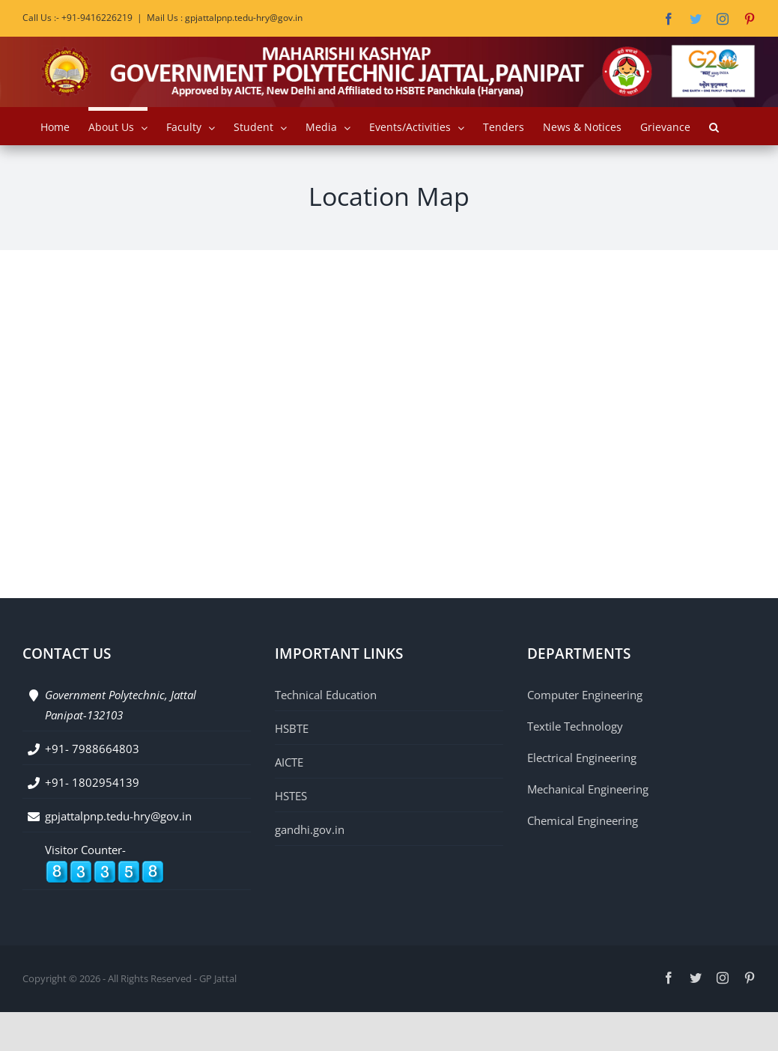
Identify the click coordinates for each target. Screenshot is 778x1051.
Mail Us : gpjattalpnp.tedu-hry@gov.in (225, 17)
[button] (714, 125)
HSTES (291, 795)
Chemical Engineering (582, 820)
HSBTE (292, 728)
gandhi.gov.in (309, 829)
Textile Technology (575, 726)
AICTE (289, 762)
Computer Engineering (584, 694)
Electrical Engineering (581, 757)
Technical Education (326, 694)
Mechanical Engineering (587, 789)
